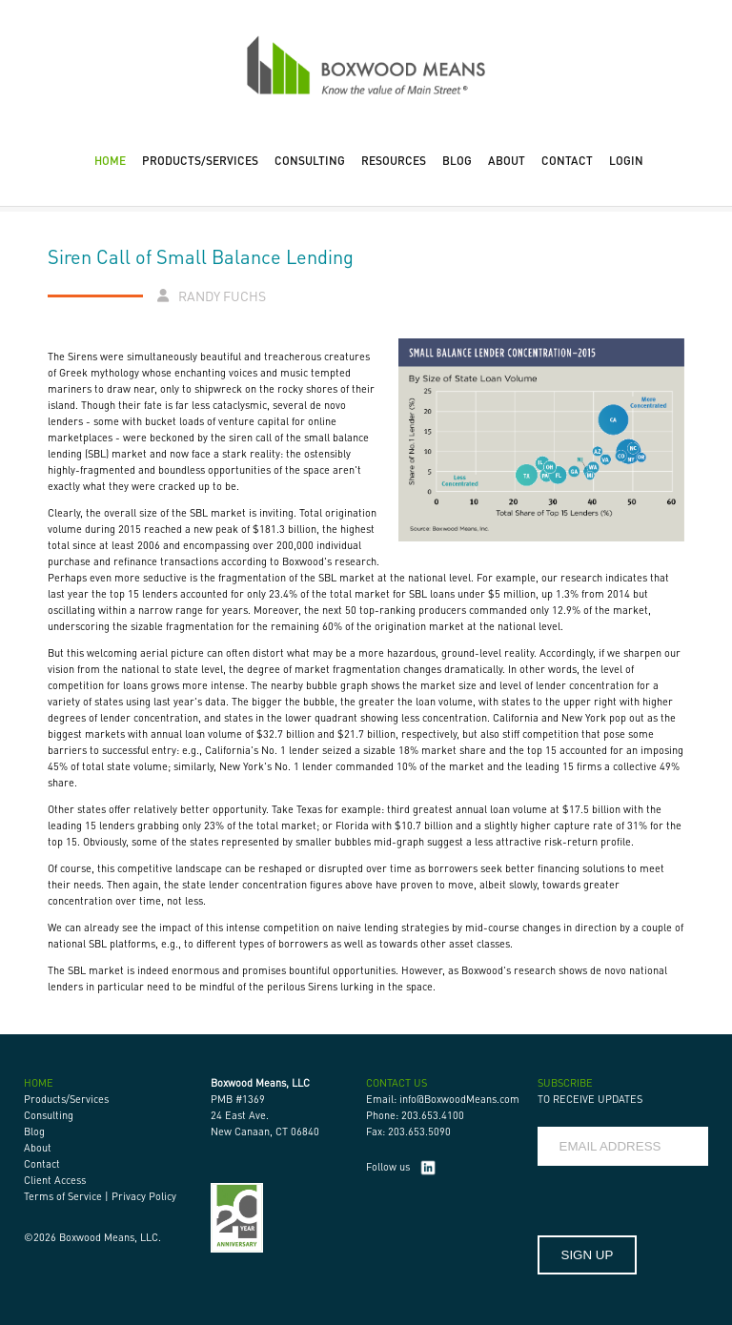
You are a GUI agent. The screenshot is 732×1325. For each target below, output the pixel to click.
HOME (110, 160)
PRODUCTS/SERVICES (200, 160)
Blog (34, 1131)
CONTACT (567, 160)
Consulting (48, 1115)
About (37, 1147)
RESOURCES (393, 160)
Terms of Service (63, 1196)
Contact (42, 1164)
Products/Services (66, 1099)
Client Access (55, 1180)
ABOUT (506, 160)
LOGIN (626, 160)
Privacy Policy (144, 1196)
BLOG (457, 160)
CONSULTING (309, 160)
